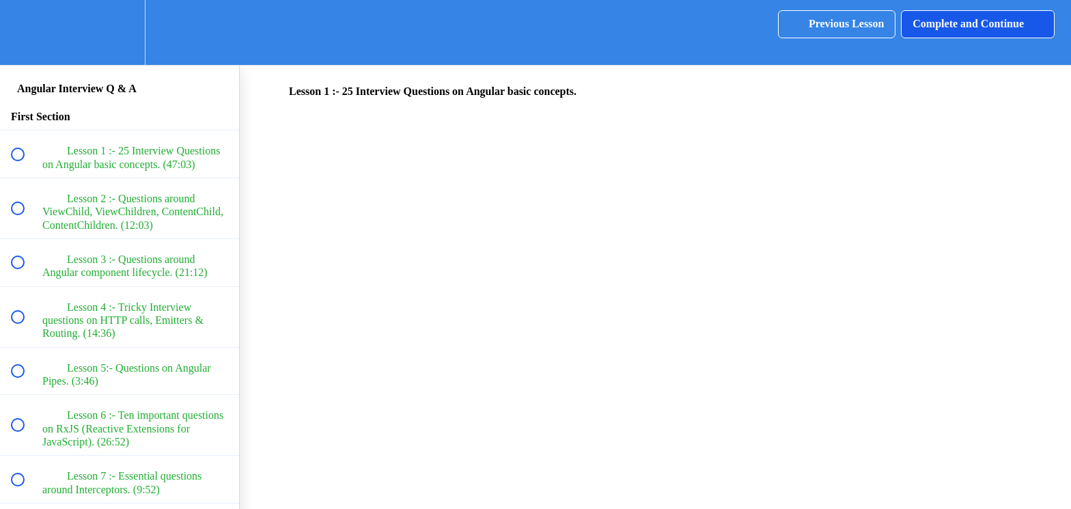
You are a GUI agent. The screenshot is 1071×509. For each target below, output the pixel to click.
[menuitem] (119, 32)
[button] (25, 32)
